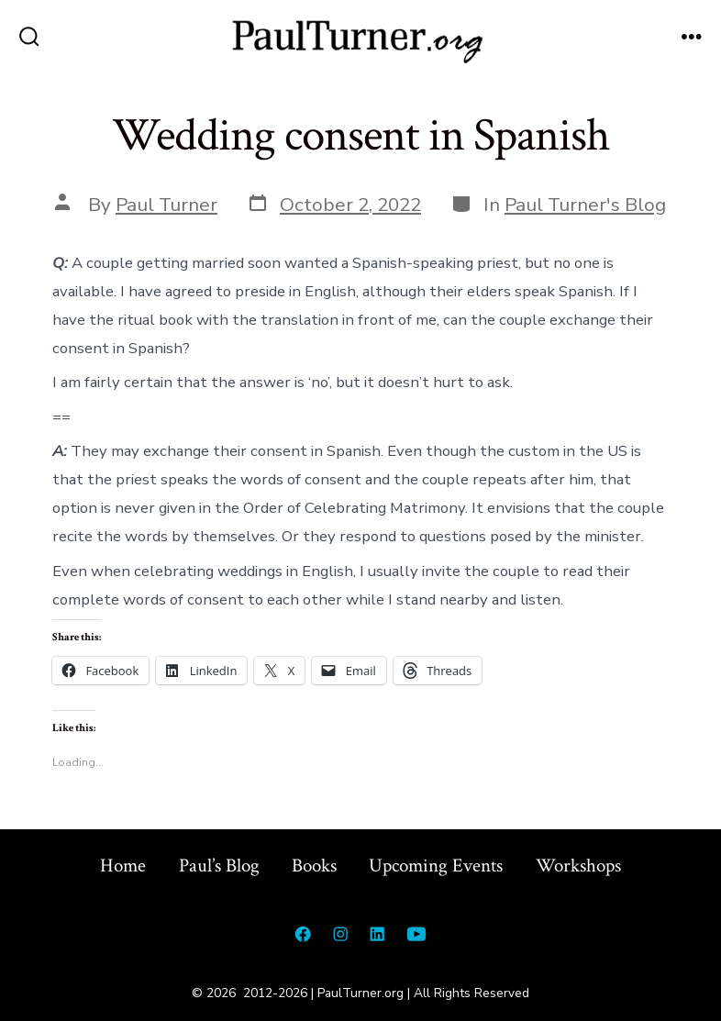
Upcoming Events (436, 865)
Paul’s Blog (219, 865)
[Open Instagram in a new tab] (340, 933)
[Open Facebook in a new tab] (302, 933)
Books (314, 865)
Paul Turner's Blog (585, 204)
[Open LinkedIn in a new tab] (377, 933)
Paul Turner (166, 204)
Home (123, 865)
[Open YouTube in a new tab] (416, 933)
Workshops (578, 865)
